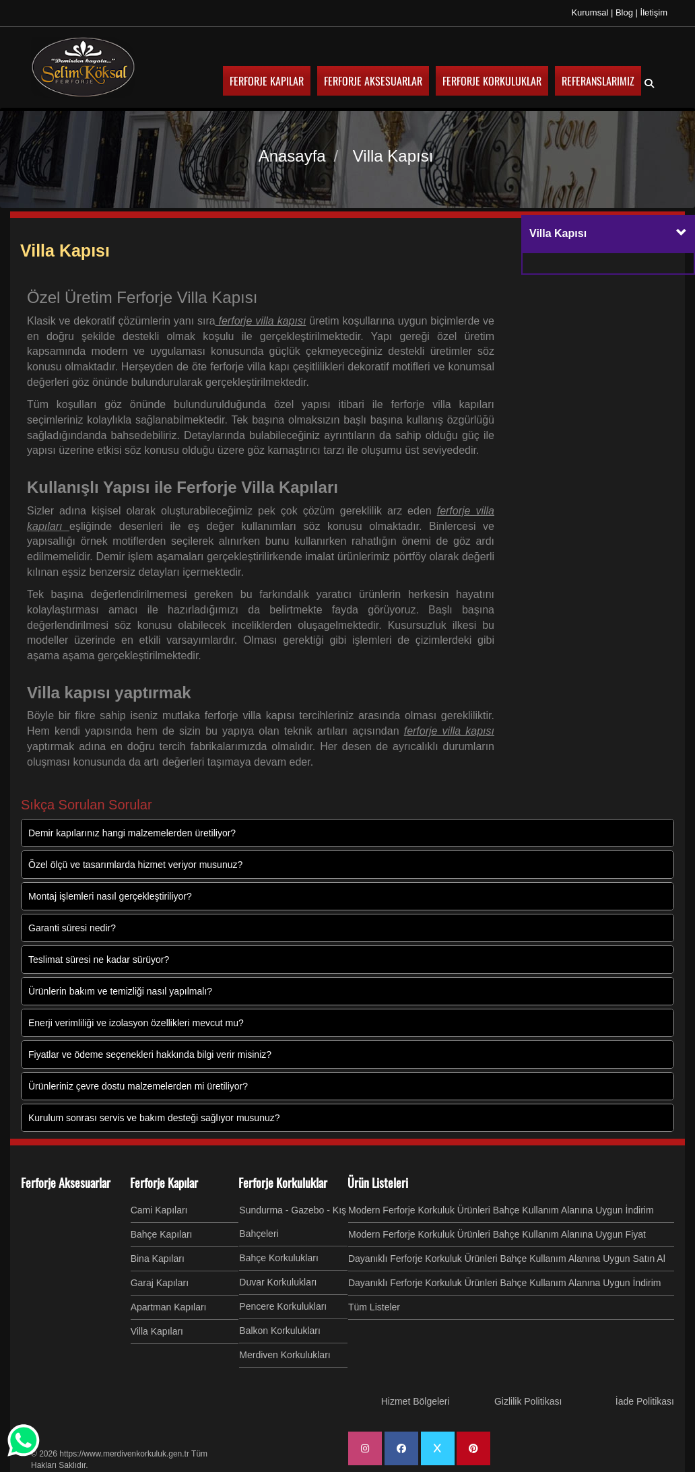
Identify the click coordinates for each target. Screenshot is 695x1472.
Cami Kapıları (159, 1210)
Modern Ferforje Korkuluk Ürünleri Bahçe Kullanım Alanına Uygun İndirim (501, 1210)
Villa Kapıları (157, 1331)
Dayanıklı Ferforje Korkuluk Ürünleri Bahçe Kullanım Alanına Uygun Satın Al (506, 1258)
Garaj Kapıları (160, 1282)
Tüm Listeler (374, 1307)
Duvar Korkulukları (278, 1282)
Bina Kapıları (158, 1258)
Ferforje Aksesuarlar (65, 1182)
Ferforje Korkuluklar (282, 1182)
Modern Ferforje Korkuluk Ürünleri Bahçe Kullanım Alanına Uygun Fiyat (497, 1234)
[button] (681, 233)
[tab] (608, 234)
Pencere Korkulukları (283, 1306)
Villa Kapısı (65, 250)
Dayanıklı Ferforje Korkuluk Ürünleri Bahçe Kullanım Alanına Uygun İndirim (504, 1282)
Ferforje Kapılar (164, 1182)
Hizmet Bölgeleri (415, 1401)
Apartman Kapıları (169, 1307)
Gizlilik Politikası (528, 1401)
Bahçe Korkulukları (279, 1257)
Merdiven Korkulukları (284, 1354)
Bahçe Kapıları (162, 1234)
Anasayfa (292, 156)
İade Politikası (645, 1401)
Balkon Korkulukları (280, 1330)
